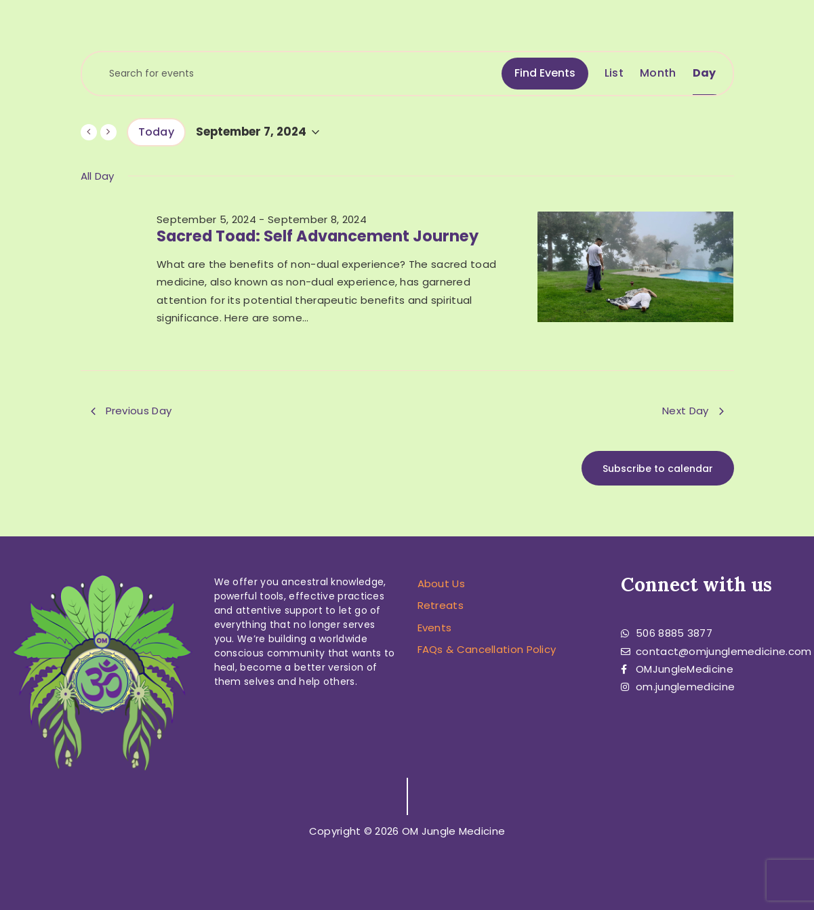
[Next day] (108, 132)
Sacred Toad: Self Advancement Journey (318, 236)
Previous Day (131, 410)
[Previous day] (89, 132)
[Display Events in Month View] (658, 73)
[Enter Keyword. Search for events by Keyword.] (292, 73)
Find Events (544, 73)
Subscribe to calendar (658, 468)
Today (156, 132)
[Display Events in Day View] (704, 73)
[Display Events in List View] (614, 73)
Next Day (692, 410)
